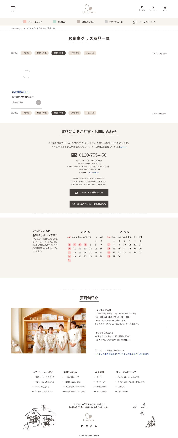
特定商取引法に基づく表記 (75, 392)
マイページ (154, 10)
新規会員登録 (102, 387)
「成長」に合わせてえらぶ (44, 382)
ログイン (100, 377)
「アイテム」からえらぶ (43, 392)
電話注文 (142, 10)
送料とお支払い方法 (73, 382)
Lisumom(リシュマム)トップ (23, 28)
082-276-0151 (94, 173)
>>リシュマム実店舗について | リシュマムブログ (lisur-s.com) (122, 354)
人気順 (26, 53)
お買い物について (72, 377)
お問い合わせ (123, 392)
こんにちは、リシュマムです (128, 377)
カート (164, 10)
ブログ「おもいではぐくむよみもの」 (132, 382)
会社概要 (121, 387)
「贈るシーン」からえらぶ (44, 377)
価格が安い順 (42, 53)
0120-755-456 (93, 155)
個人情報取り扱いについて (75, 387)
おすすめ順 (75, 53)
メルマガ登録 (102, 392)
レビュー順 (90, 53)
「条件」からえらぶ (41, 387)
